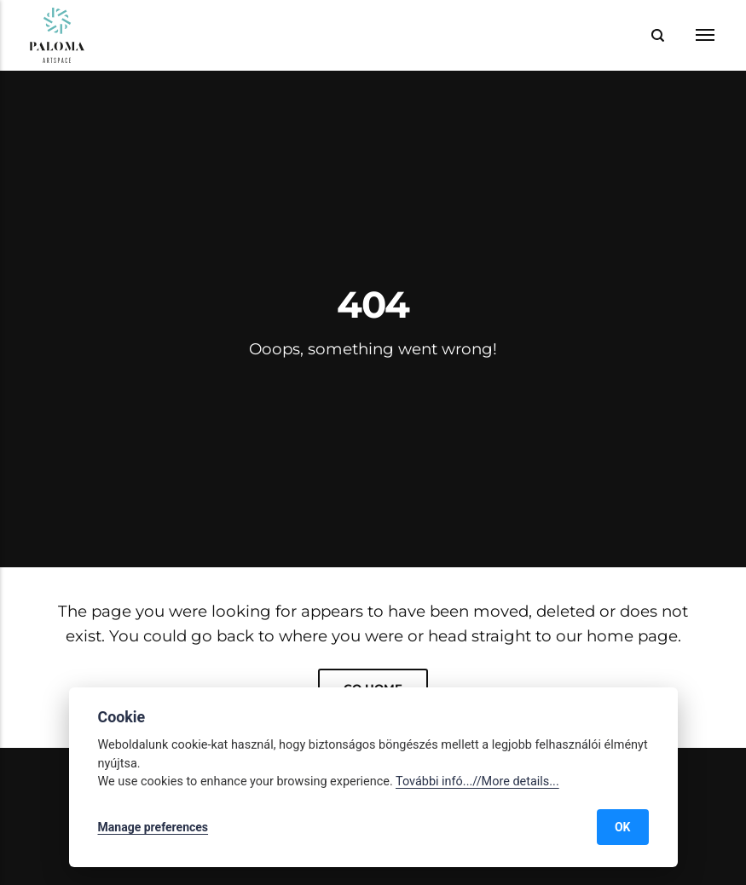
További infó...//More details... (477, 781)
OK (623, 827)
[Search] (658, 35)
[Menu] (694, 35)
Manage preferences (153, 827)
